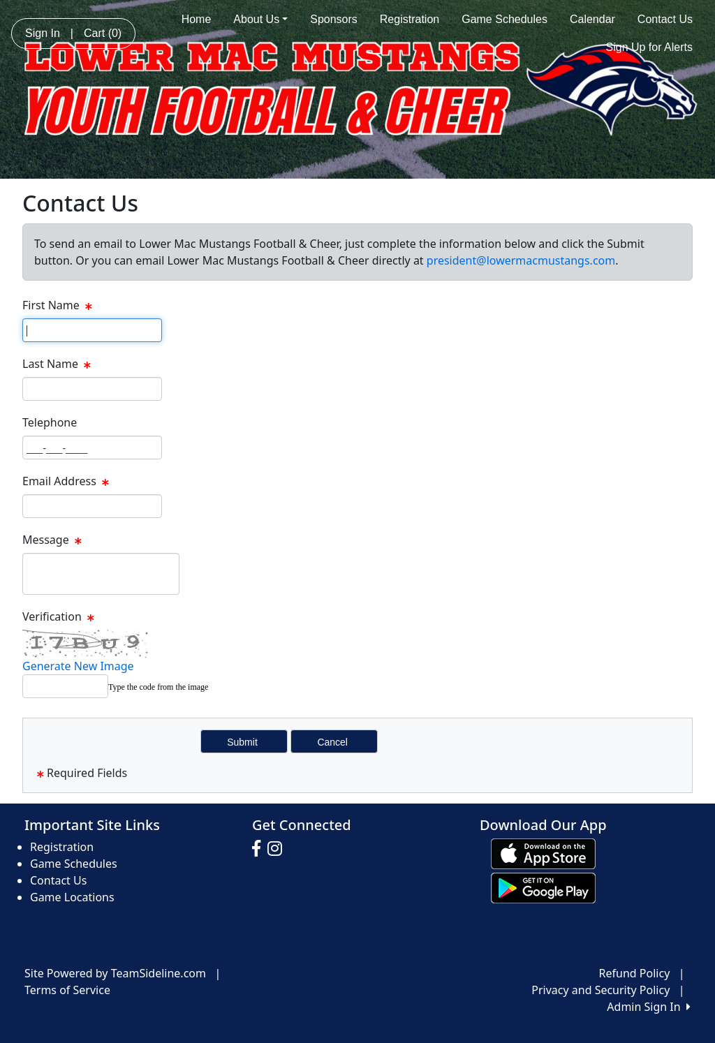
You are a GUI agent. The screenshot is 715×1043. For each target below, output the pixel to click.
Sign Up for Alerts (649, 47)
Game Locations (72, 897)
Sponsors (334, 19)
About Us (260, 19)
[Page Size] (92, 330)
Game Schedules (504, 19)
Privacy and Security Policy (600, 990)
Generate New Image (78, 666)
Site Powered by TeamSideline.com (115, 973)
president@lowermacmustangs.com (521, 260)
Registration (409, 19)
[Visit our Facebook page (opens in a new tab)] (259, 849)
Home (197, 19)
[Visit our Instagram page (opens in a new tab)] (278, 849)
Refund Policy (634, 973)
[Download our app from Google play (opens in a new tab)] (543, 887)
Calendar (592, 19)
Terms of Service (67, 990)
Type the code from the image (158, 687)
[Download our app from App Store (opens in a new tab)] (543, 853)
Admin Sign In (649, 1006)
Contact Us (665, 19)
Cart (102, 33)
